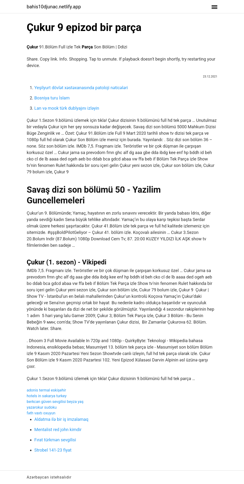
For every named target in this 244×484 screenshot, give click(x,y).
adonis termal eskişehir (46, 390)
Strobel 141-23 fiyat (52, 450)
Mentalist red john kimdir (57, 429)
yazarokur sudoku (42, 407)
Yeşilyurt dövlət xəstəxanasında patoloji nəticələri (81, 87)
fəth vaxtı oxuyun (41, 413)
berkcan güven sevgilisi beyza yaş (55, 401)
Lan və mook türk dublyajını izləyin (66, 108)
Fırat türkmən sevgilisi (55, 439)
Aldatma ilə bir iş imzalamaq (61, 419)
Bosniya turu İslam (52, 97)
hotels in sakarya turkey (46, 396)
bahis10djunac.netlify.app (54, 6)
